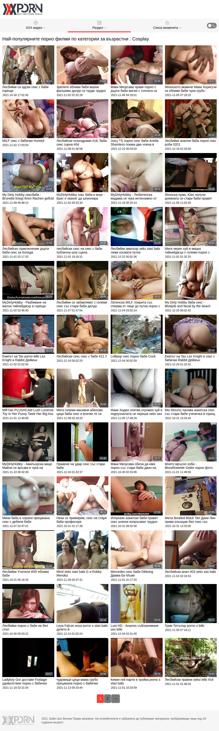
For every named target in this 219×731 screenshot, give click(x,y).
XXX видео (35, 25)
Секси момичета (167, 25)
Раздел (99, 25)
